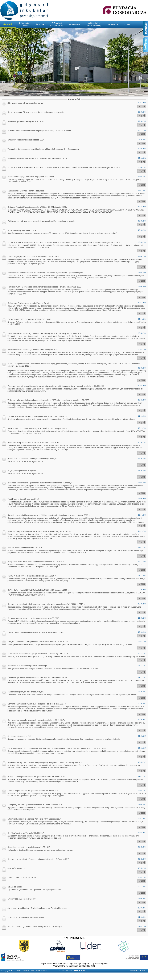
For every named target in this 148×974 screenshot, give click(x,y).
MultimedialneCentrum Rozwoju (94, 24)
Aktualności (8, 24)
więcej (142, 106)
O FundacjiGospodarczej (56, 24)
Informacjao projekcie (24, 24)
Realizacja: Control (138, 970)
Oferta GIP (40, 24)
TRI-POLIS (113, 24)
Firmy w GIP (74, 24)
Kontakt (126, 24)
